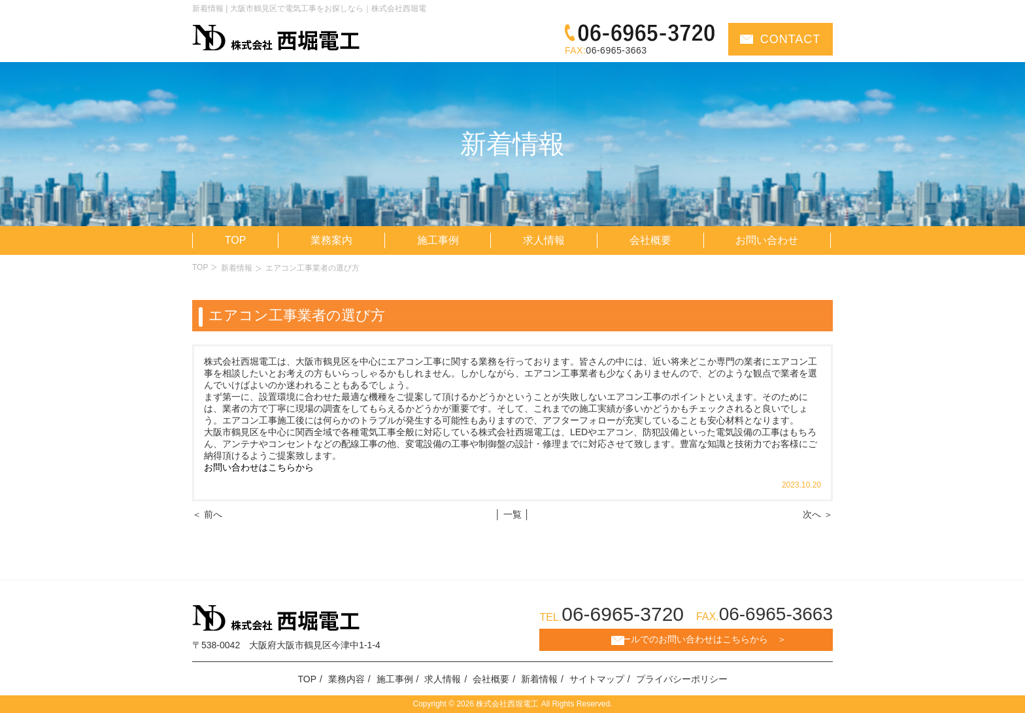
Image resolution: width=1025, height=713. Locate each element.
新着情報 (236, 268)
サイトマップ (596, 679)
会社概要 (650, 240)
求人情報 (544, 240)
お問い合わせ (766, 240)
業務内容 (346, 679)
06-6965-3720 (623, 614)
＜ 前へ (207, 514)
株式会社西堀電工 (506, 703)
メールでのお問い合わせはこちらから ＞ (699, 639)
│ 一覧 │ (512, 514)
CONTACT (790, 39)
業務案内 (331, 240)
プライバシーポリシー (682, 679)
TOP (235, 240)
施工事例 (438, 240)
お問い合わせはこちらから (259, 467)
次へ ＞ (818, 514)
